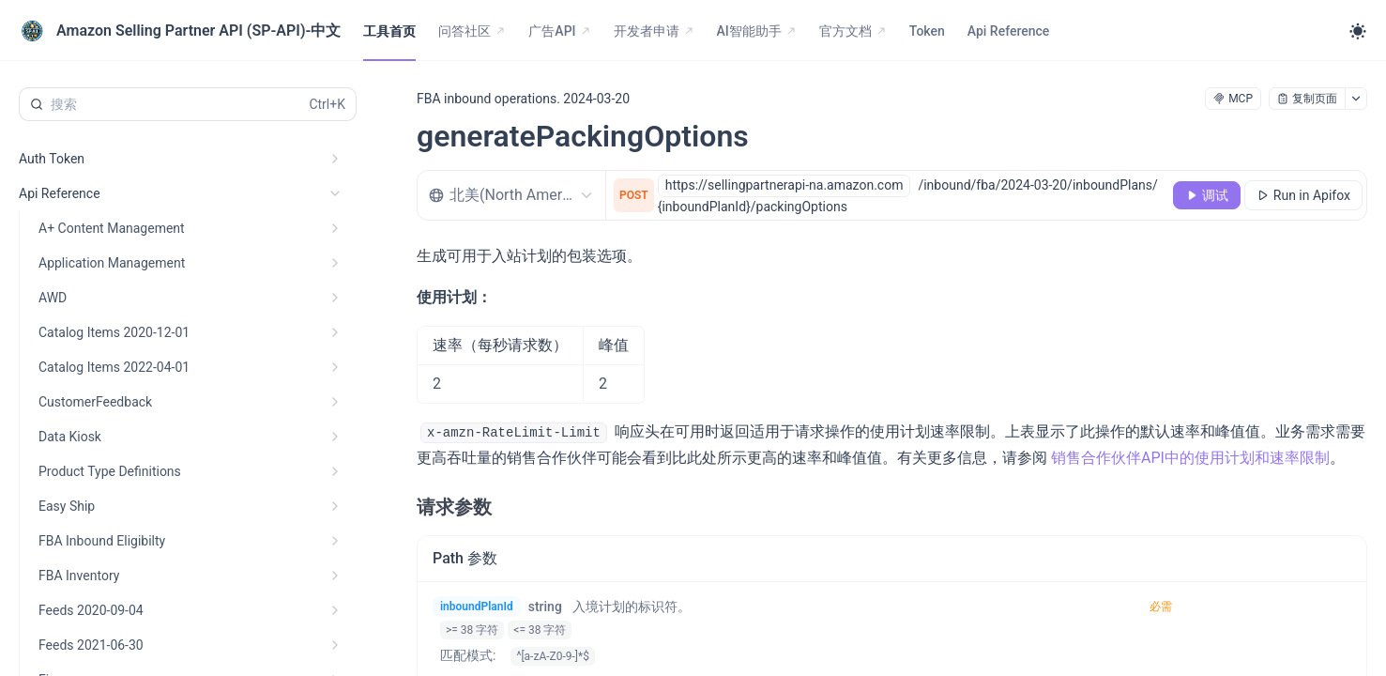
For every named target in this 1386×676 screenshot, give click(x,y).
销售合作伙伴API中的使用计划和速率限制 (1190, 458)
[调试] (1207, 195)
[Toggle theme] (1357, 31)
